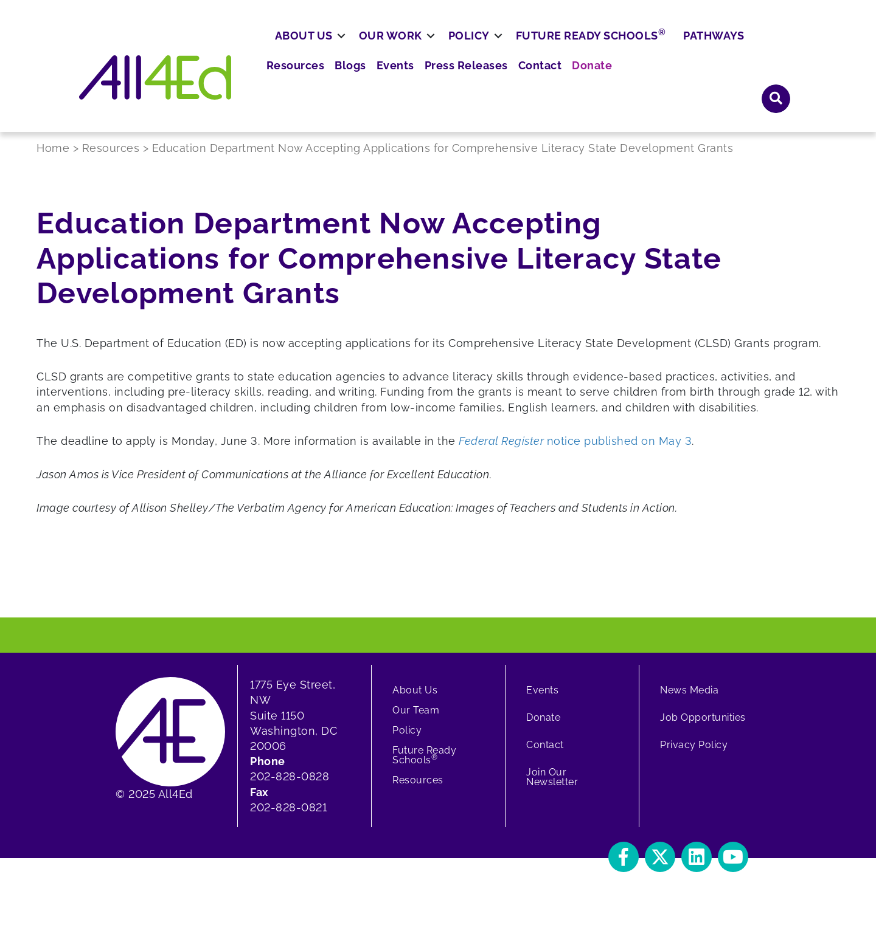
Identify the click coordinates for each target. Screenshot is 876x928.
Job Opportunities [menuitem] (703, 729)
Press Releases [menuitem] (609, 48)
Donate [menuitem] (725, 48)
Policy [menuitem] (513, 83)
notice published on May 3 (574, 452)
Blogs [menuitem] (502, 48)
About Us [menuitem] (348, 83)
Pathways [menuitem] (758, 83)
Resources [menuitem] (451, 48)
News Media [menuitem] (689, 702)
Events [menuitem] (544, 48)
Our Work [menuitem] (435, 83)
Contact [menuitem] (677, 48)
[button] (776, 47)
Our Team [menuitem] (415, 722)
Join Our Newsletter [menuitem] (552, 789)
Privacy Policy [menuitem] (694, 757)
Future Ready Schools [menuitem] (635, 82)
